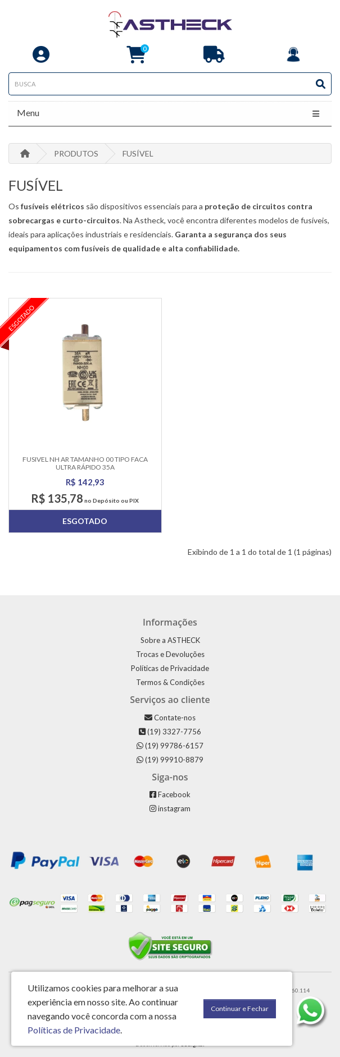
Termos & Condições (170, 682)
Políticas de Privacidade (170, 668)
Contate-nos (170, 717)
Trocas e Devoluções (170, 654)
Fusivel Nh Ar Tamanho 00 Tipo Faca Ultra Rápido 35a (85, 463)
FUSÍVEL (138, 153)
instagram (170, 808)
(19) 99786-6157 (170, 745)
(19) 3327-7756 (170, 731)
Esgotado (84, 521)
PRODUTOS (76, 153)
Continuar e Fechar (240, 1008)
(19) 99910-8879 (170, 759)
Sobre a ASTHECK (170, 640)
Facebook (170, 794)
